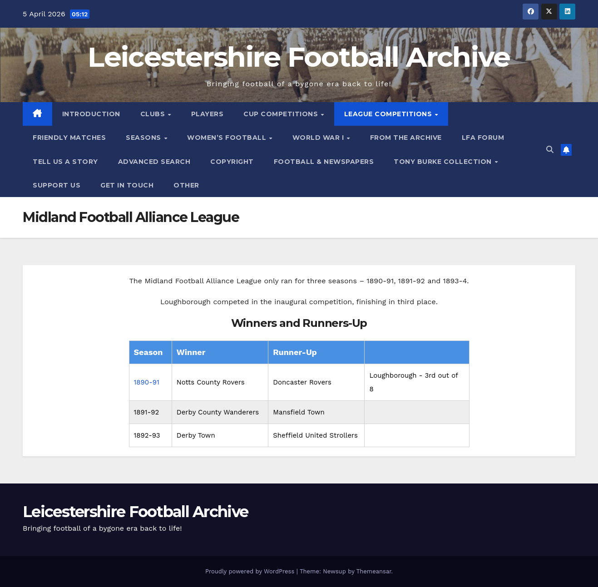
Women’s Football (227, 137)
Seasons (144, 137)
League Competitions (389, 114)
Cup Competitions (281, 114)
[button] (550, 149)
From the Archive (406, 137)
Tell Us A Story (65, 162)
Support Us (56, 185)
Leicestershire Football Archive (299, 57)
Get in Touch (126, 185)
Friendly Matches (69, 137)
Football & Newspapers (324, 162)
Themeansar (373, 571)
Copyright (232, 162)
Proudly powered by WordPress (251, 571)
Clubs (153, 114)
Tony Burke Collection (444, 162)
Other (186, 185)
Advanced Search (154, 162)
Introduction (91, 114)
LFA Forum (483, 137)
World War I (319, 137)
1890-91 (146, 382)
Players (207, 114)
